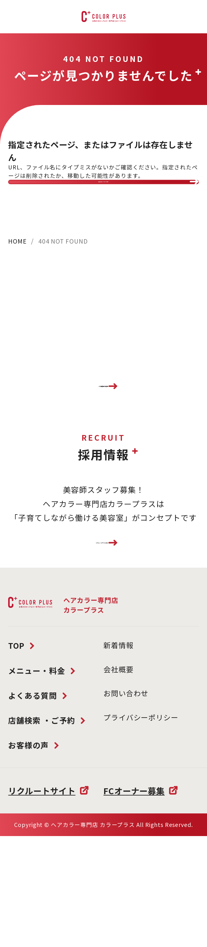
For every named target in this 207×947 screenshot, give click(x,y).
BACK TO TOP (104, 194)
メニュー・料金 (36, 745)
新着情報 (119, 719)
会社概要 (119, 744)
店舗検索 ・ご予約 (41, 795)
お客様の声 (28, 819)
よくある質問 (32, 770)
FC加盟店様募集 (103, 424)
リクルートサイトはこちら (103, 605)
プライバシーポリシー (141, 792)
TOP (16, 720)
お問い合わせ (126, 768)
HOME (17, 266)
